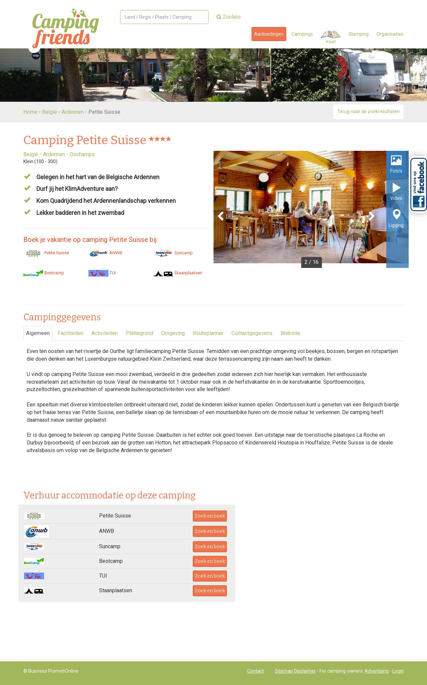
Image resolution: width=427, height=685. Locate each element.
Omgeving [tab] (173, 333)
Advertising (377, 671)
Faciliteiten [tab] (70, 333)
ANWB (105, 252)
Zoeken (229, 17)
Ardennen (73, 112)
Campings (302, 34)
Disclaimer (305, 671)
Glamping (359, 34)
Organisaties (390, 34)
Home (30, 112)
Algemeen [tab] (38, 333)
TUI (102, 272)
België (49, 112)
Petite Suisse (46, 252)
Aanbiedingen (269, 34)
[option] (311, 209)
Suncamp (173, 252)
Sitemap (284, 671)
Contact (255, 671)
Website (290, 333)
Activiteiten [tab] (104, 333)
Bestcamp (43, 272)
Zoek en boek (210, 516)
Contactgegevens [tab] (252, 333)
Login (398, 671)
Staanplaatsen (177, 272)
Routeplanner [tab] (208, 333)
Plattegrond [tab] (139, 333)
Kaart (331, 37)
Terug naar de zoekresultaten (368, 111)
